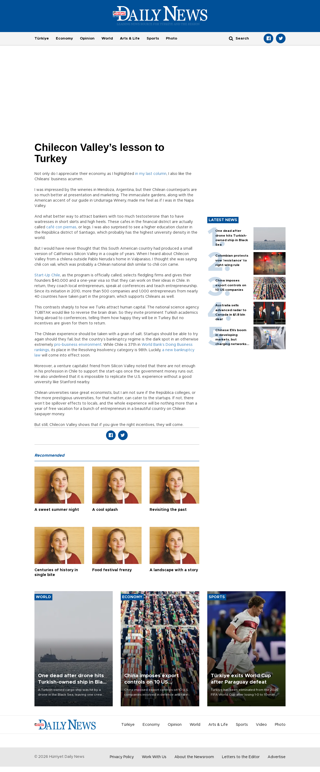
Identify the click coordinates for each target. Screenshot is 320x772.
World (107, 38)
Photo (171, 38)
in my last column (150, 174)
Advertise (277, 757)
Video (261, 725)
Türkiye (41, 38)
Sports (153, 38)
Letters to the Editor (241, 757)
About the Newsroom (194, 757)
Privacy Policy (122, 757)
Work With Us (154, 757)
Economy (64, 38)
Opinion (87, 38)
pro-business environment (78, 345)
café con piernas (61, 227)
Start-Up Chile (47, 275)
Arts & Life (130, 38)
